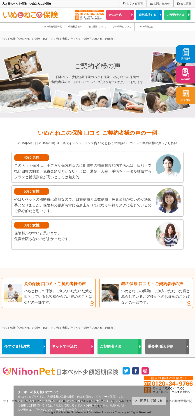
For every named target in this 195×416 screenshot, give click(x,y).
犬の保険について (122, 26)
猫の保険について (97, 26)
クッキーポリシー (77, 400)
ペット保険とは (145, 26)
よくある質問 (134, 3)
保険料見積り (75, 26)
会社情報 (186, 3)
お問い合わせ (161, 3)
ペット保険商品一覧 (52, 26)
